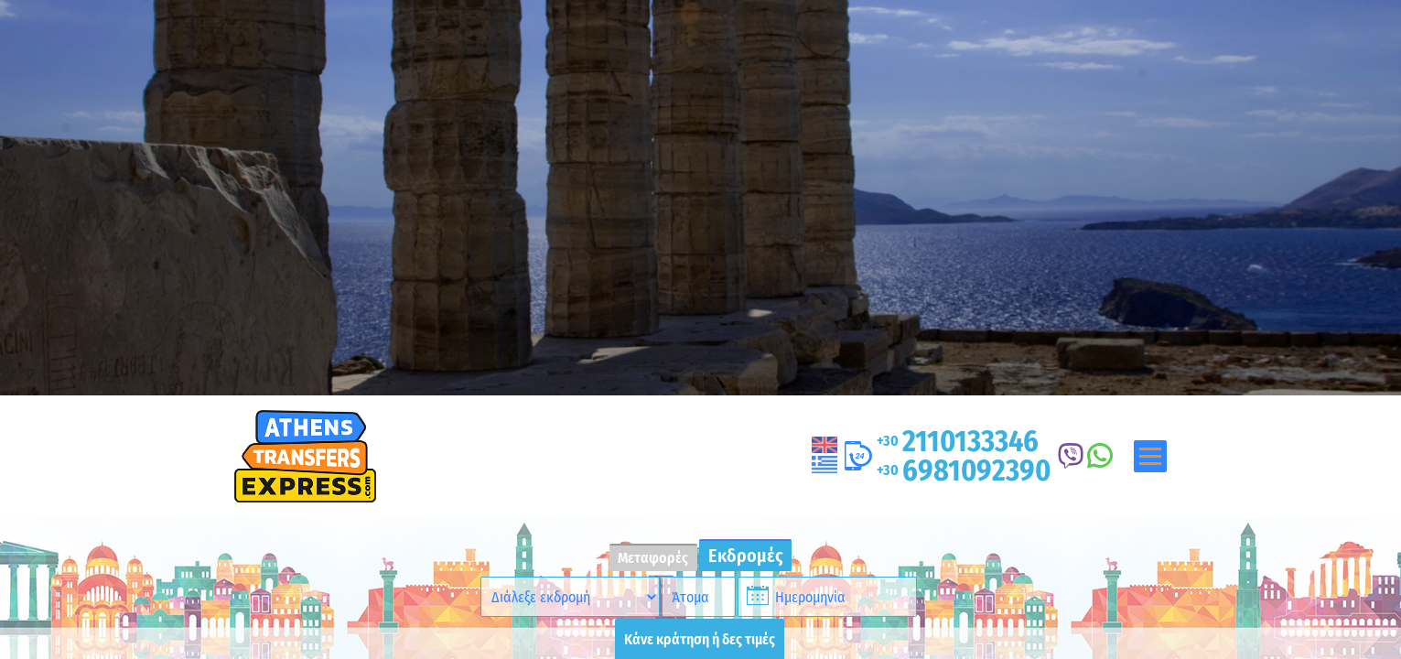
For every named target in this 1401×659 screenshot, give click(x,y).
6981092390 (964, 470)
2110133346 (958, 441)
